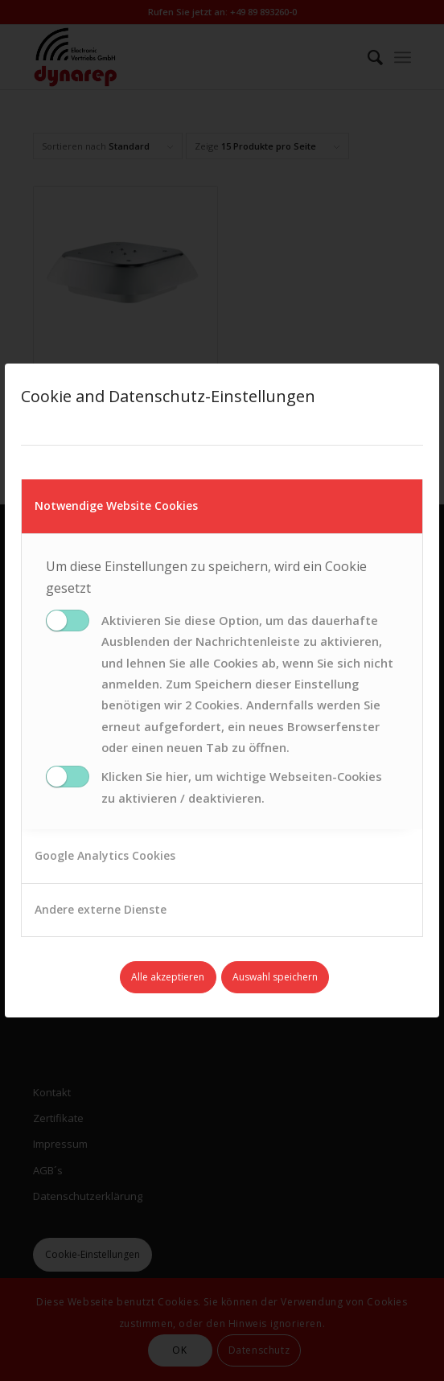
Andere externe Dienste (100, 909)
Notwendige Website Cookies (116, 505)
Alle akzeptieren (167, 977)
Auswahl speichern (275, 977)
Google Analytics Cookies (105, 855)
